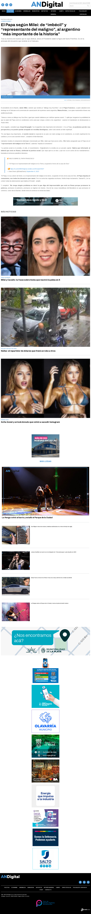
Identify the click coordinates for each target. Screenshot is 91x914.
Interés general (53, 12)
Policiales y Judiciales (83, 12)
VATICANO (69, 100)
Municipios (35, 11)
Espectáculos (70, 11)
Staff (41, 889)
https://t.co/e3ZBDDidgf (17, 169)
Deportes (44, 11)
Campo (61, 11)
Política (10, 11)
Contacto (48, 889)
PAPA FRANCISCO (76, 100)
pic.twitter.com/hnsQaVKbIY (35, 169)
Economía (18, 11)
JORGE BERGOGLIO (85, 100)
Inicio (4, 11)
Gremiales (26, 11)
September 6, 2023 (32, 171)
